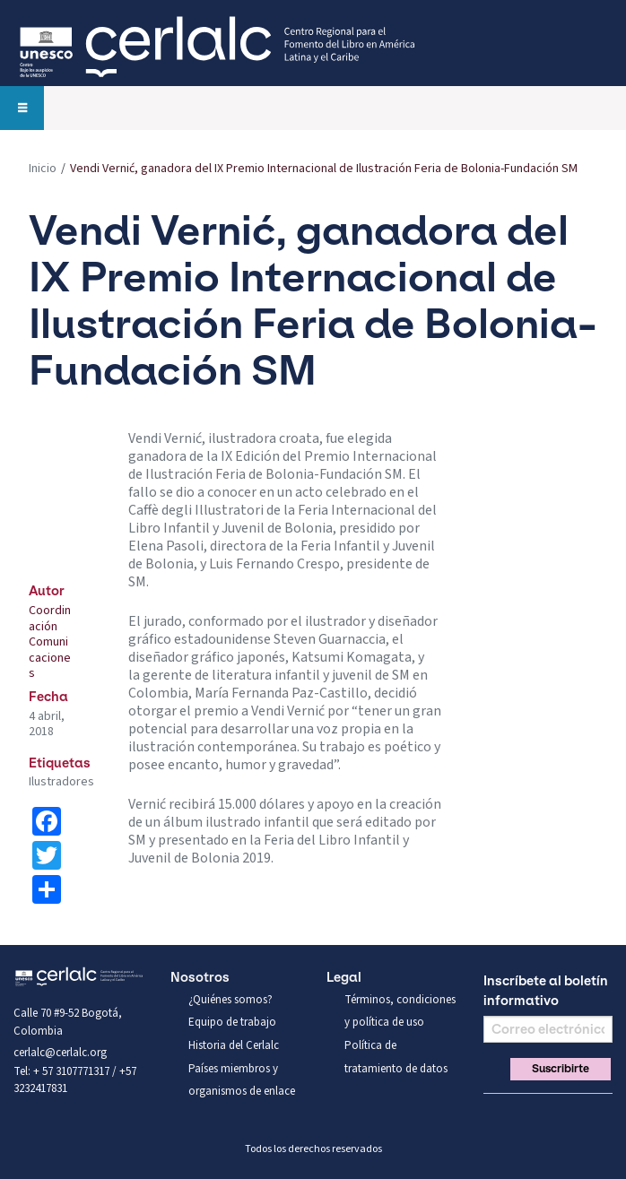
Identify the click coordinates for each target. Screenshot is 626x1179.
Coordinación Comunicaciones (50, 642)
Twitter (524, 1115)
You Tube (555, 1115)
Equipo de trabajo (232, 1022)
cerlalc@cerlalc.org (60, 1053)
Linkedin (585, 1115)
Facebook (494, 1115)
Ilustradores (61, 782)
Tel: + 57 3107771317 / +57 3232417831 (74, 1080)
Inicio (43, 169)
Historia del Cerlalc (233, 1045)
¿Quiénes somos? (230, 1000)
